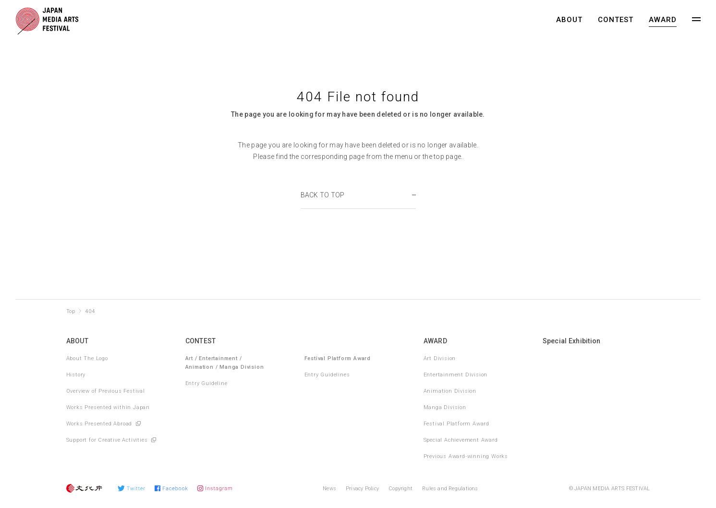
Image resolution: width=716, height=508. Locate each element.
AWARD (663, 19)
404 (90, 311)
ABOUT (569, 19)
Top (70, 311)
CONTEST (615, 19)
